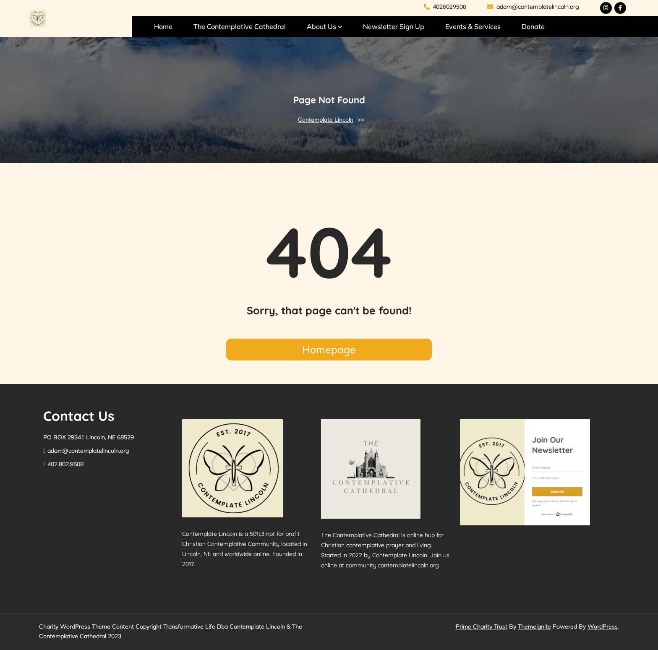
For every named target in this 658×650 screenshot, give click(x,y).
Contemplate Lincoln (325, 119)
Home (163, 26)
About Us (321, 26)
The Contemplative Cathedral (239, 26)
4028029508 (445, 6)
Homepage (329, 349)
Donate (533, 26)
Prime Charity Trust (481, 626)
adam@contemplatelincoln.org (533, 6)
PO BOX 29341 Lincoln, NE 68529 (88, 437)
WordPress (603, 626)
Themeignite (534, 626)
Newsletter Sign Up (393, 26)
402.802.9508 (65, 464)
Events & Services (473, 26)
